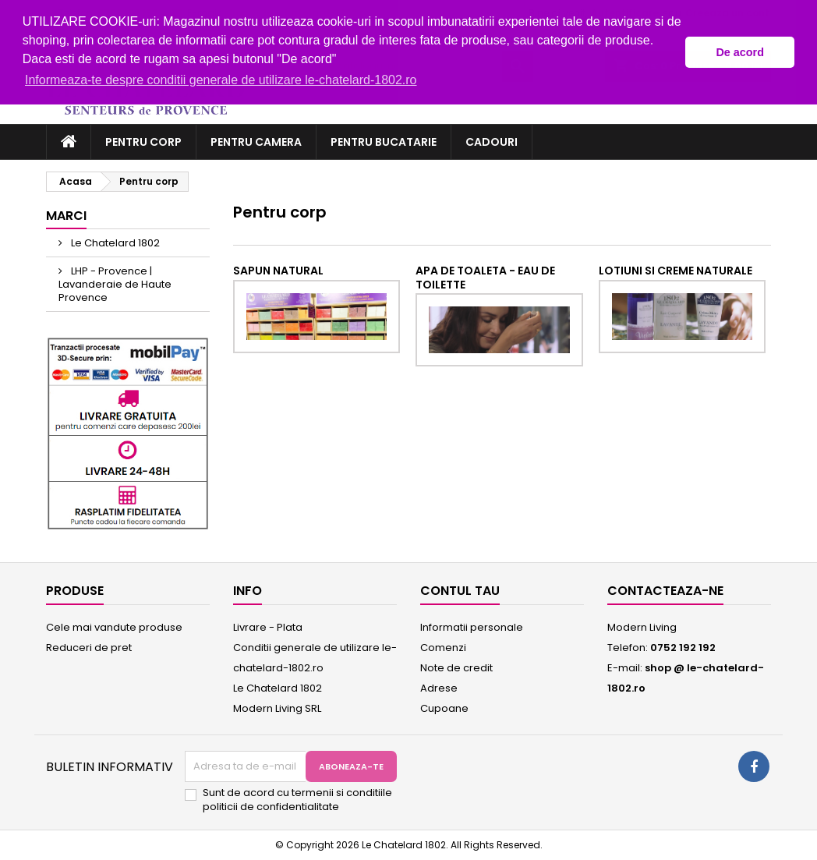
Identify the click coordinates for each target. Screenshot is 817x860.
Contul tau (460, 591)
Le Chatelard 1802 (114, 242)
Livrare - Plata (267, 627)
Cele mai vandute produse (114, 627)
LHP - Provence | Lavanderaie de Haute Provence (115, 284)
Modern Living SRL (277, 708)
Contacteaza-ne (665, 591)
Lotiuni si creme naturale (675, 270)
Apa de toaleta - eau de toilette (485, 277)
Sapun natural (278, 270)
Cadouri (491, 142)
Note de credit (456, 667)
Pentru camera (256, 142)
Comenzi (443, 647)
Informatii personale (471, 627)
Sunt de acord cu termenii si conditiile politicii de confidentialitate (297, 800)
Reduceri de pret (89, 647)
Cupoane (444, 708)
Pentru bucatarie (384, 142)
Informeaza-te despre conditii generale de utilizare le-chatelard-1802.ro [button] (221, 80)
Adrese (439, 688)
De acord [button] (740, 52)
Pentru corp (143, 142)
